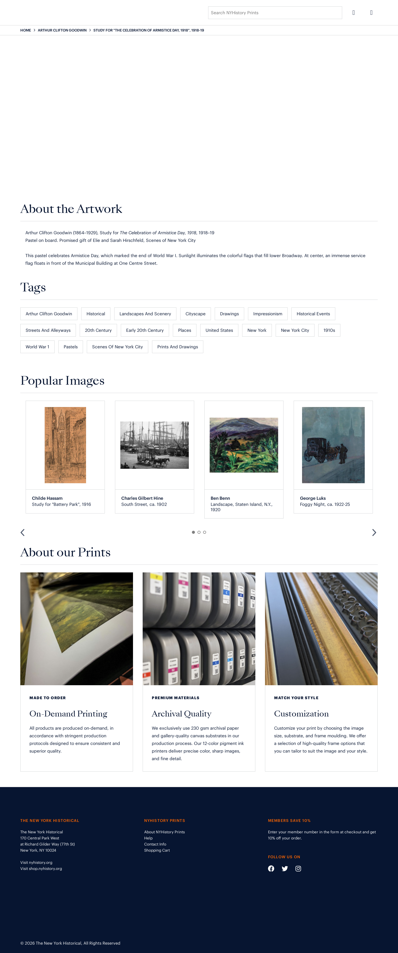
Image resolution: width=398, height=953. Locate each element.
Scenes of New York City (117, 347)
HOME (25, 30)
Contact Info (155, 844)
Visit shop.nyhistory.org (41, 868)
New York (257, 330)
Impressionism (267, 314)
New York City (295, 330)
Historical (96, 314)
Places (184, 330)
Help (148, 838)
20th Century (98, 330)
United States (219, 330)
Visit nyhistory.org (36, 862)
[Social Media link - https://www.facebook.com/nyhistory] (271, 869)
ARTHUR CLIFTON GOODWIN (62, 30)
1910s (329, 330)
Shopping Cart (157, 850)
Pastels (71, 347)
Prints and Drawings (177, 347)
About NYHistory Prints (164, 832)
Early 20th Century (145, 330)
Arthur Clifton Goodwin (49, 314)
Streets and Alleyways (48, 330)
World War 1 (37, 347)
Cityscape (196, 314)
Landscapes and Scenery (145, 314)
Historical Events (313, 314)
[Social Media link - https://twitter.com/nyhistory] (281, 869)
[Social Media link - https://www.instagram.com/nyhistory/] (295, 869)
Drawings (229, 314)
